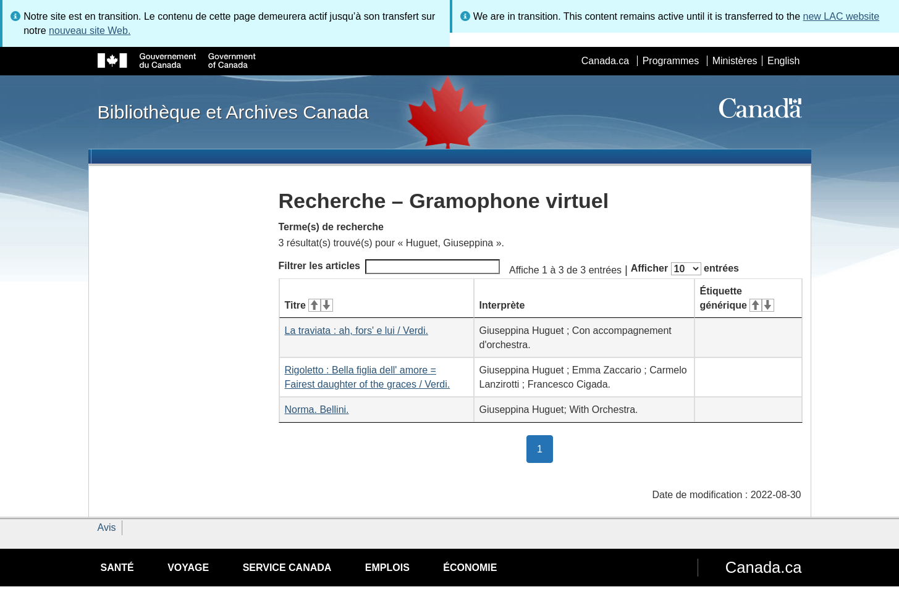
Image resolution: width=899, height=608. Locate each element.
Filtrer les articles (389, 266)
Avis (107, 527)
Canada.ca (605, 61)
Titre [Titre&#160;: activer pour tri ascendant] (309, 305)
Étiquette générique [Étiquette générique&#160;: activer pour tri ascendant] (737, 298)
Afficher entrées (685, 268)
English (783, 61)
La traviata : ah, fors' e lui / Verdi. (357, 330)
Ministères (735, 61)
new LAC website (841, 16)
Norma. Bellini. (317, 409)
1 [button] (545, 448)
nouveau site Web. (89, 30)
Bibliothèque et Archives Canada (233, 111)
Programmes (671, 61)
